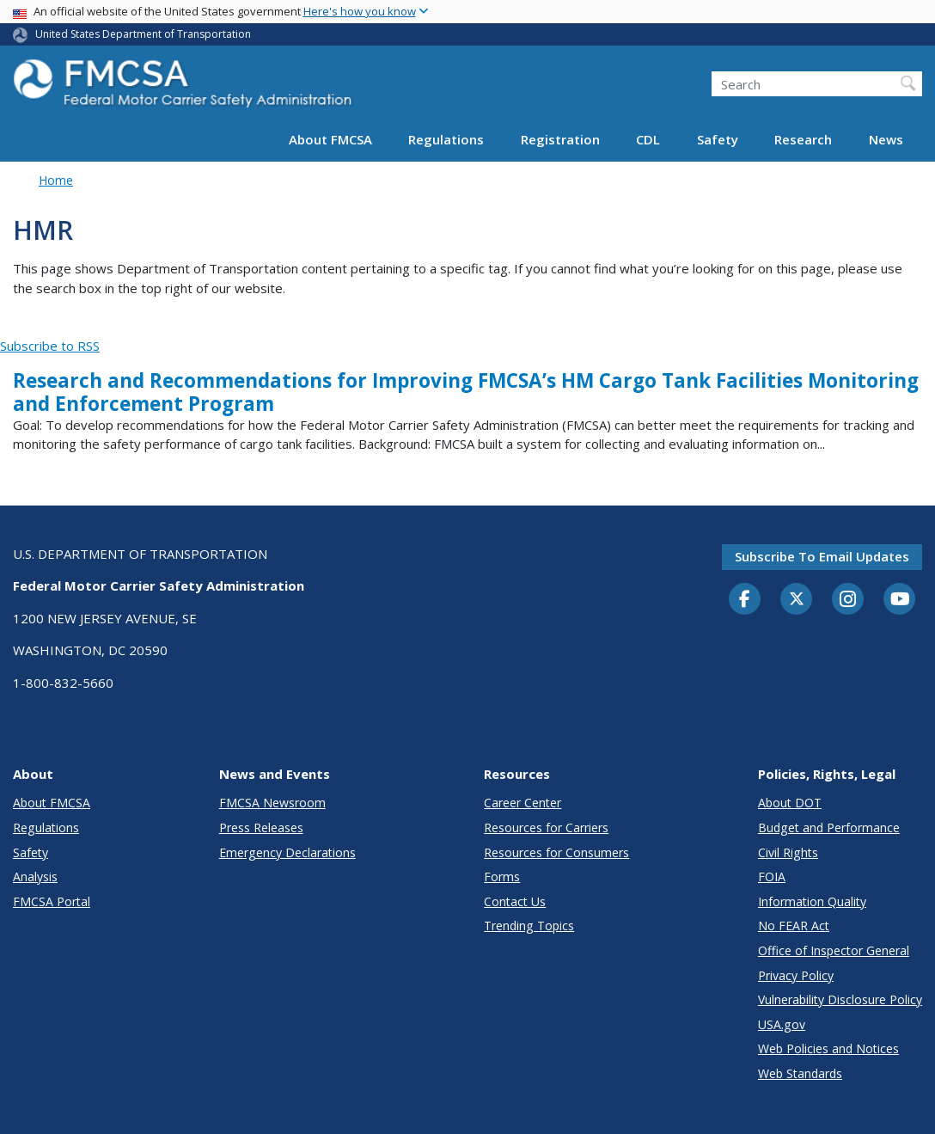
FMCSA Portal (51, 901)
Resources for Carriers (546, 827)
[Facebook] (745, 600)
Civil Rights (788, 852)
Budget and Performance (829, 827)
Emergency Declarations (287, 852)
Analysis (35, 876)
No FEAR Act (793, 925)
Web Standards (800, 1073)
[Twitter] (796, 599)
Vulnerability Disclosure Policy (840, 999)
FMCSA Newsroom (272, 802)
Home (56, 180)
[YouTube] (899, 600)
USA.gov (781, 1024)
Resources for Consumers (556, 852)
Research (803, 139)
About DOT (790, 802)
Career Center (522, 802)
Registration (560, 139)
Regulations (446, 139)
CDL (648, 139)
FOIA (771, 876)
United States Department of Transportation (143, 34)
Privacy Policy (796, 975)
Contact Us (515, 901)
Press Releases (261, 827)
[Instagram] (848, 601)
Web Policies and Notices (828, 1048)
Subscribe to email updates (822, 556)
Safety (717, 139)
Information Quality (812, 901)
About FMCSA (330, 139)
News (886, 139)
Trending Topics (529, 925)
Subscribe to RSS (50, 345)
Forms (502, 876)
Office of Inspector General (833, 950)
